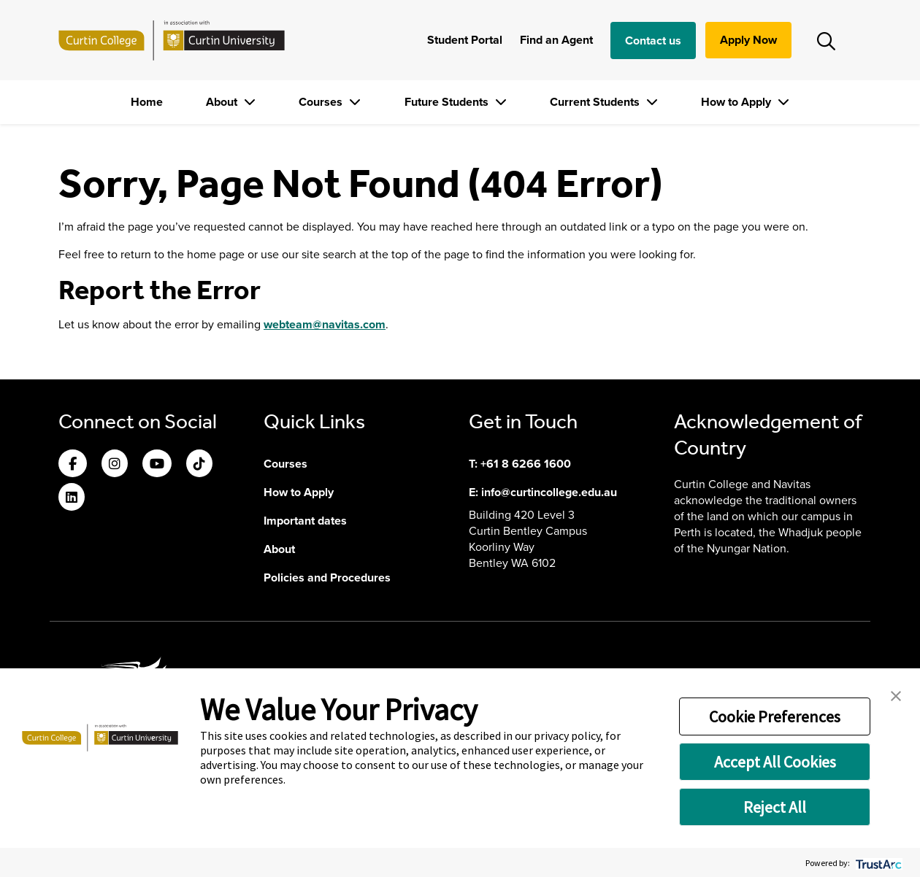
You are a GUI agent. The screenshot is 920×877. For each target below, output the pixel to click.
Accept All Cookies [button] (775, 762)
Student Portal (464, 39)
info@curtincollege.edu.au (549, 492)
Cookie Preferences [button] (774, 716)
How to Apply (737, 101)
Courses (322, 101)
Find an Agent (556, 39)
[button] (896, 694)
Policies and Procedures (327, 577)
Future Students (448, 101)
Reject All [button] (774, 807)
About (223, 101)
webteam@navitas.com (325, 324)
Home (147, 101)
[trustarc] (877, 863)
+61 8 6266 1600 (525, 463)
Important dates (305, 520)
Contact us (653, 40)
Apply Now (748, 39)
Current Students (596, 101)
